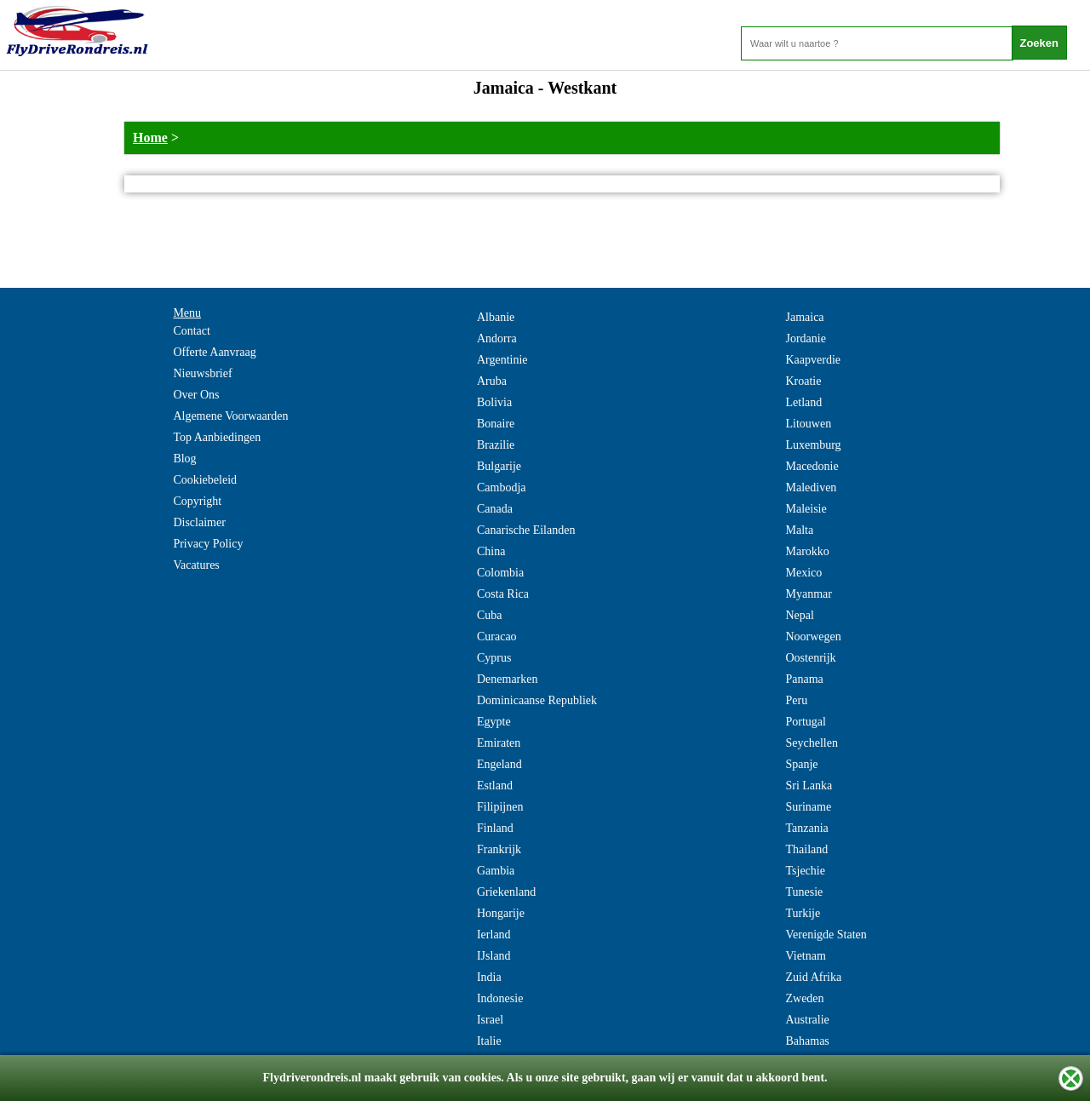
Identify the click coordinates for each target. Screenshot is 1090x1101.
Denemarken (507, 679)
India (489, 977)
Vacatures (196, 565)
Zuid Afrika (813, 977)
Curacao (497, 636)
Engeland (499, 764)
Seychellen (811, 743)
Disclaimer (199, 522)
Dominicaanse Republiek (537, 700)
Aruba (492, 381)
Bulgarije (499, 466)
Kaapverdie (812, 359)
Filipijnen (500, 806)
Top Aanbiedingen (217, 437)
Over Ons (196, 394)
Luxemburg (812, 445)
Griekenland (506, 892)
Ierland (494, 934)
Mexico (803, 572)
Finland (495, 828)
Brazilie (495, 445)
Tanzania (806, 828)
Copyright (197, 501)
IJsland (494, 955)
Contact (191, 330)
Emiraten (498, 743)
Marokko (807, 551)
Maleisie (805, 508)
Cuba (489, 615)
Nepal (799, 615)
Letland (803, 402)
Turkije (802, 913)
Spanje (801, 764)
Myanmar (808, 594)
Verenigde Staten (825, 934)
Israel (490, 1019)
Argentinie (502, 359)
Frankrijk (499, 849)
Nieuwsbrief (202, 373)
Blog (184, 458)
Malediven (810, 487)
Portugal (805, 721)
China (491, 551)
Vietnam (805, 955)
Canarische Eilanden (526, 530)
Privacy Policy (208, 543)
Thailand (806, 849)
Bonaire (495, 423)
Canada (495, 508)
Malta (799, 530)
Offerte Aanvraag (214, 352)
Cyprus (494, 657)
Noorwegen (812, 636)
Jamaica (804, 317)
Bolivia (494, 402)
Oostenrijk (810, 657)
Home (150, 137)
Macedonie (811, 466)
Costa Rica (503, 594)
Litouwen (808, 423)
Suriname (808, 806)
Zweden (804, 998)
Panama (804, 679)
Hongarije (501, 913)
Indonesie (500, 998)
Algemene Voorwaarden (230, 416)
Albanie (495, 317)
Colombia (500, 572)
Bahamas (807, 1041)
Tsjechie (804, 870)
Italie (489, 1041)
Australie (807, 1019)
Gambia (495, 870)
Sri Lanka (808, 785)
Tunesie (804, 892)
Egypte (494, 721)
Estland (495, 785)
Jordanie (805, 338)
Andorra (497, 338)
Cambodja (501, 487)
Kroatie (803, 381)
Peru (796, 700)
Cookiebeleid (205, 479)
